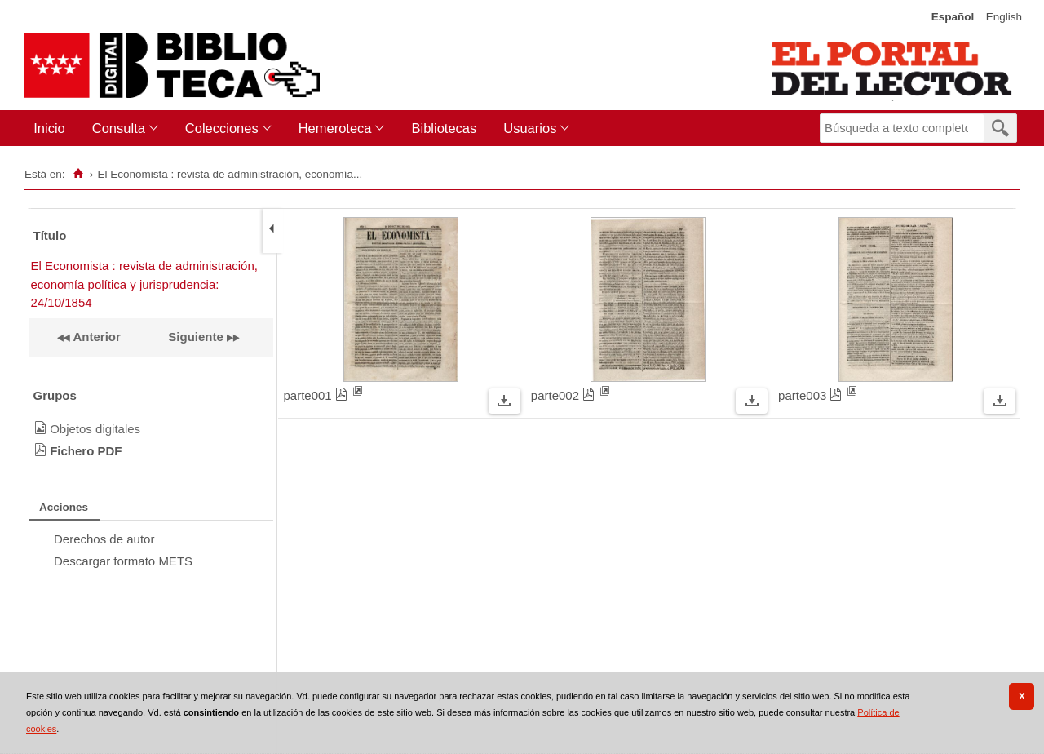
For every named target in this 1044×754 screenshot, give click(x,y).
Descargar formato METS (123, 561)
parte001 (318, 395)
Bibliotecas (443, 128)
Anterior (95, 337)
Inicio (49, 128)
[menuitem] (52, 128)
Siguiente (196, 337)
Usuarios (529, 128)
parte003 (812, 395)
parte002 (565, 395)
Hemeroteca (335, 128)
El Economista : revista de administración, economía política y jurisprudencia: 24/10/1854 (144, 284)
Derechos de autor (104, 539)
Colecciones (222, 128)
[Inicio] (78, 174)
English (1004, 17)
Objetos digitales (95, 429)
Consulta (118, 128)
